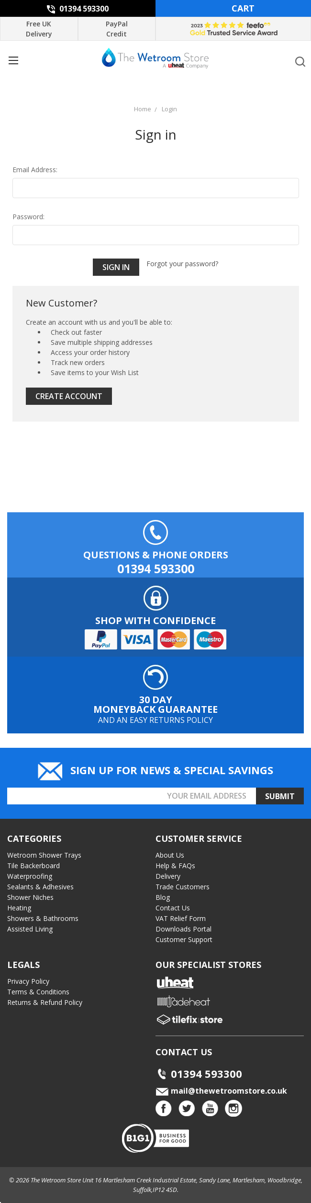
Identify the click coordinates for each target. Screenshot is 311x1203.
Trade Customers (183, 886)
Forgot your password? (182, 263)
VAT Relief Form (181, 918)
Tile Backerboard (33, 865)
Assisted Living (30, 928)
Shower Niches (30, 897)
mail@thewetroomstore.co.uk (221, 1090)
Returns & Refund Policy (44, 1002)
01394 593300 (78, 8)
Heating (19, 907)
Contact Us (173, 907)
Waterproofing (29, 876)
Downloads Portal (183, 928)
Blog (163, 897)
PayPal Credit (117, 28)
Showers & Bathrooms (42, 918)
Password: (28, 216)
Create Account (68, 396)
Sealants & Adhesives (40, 886)
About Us (170, 855)
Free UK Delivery (39, 28)
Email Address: (34, 169)
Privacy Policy (28, 981)
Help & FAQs (175, 865)
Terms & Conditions (38, 991)
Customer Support (184, 939)
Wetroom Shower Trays (44, 855)
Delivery (168, 876)
